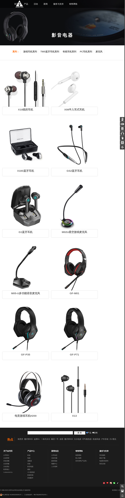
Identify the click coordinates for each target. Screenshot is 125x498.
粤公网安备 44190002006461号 (10, 495)
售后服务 (102, 455)
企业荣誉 (6, 458)
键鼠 (28, 469)
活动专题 (54, 458)
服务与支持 (58, 4)
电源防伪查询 (103, 461)
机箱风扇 (96, 439)
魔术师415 (28, 439)
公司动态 (54, 455)
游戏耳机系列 (30, 51)
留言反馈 (102, 464)
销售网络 (73, 4)
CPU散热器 (87, 439)
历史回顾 (6, 461)
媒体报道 (54, 461)
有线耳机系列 (69, 51)
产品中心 (31, 451)
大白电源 (77, 439)
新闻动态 (55, 451)
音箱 (28, 464)
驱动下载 (102, 458)
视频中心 (54, 464)
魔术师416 (68, 439)
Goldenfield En (7, 472)
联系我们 (6, 469)
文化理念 (6, 466)
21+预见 (113, 439)
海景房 (20, 439)
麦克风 (99, 51)
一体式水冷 (45, 439)
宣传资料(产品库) (81, 461)
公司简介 (6, 455)
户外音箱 (104, 439)
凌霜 (61, 439)
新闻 (46, 4)
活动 (36, 4)
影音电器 (30, 466)
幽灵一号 (54, 439)
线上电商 (78, 458)
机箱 (28, 455)
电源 (28, 458)
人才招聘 (54, 466)
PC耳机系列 (86, 51)
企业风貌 (6, 464)
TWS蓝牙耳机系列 (49, 51)
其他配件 (30, 478)
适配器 (29, 461)
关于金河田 (7, 451)
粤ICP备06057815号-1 (40, 495)
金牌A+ (37, 439)
